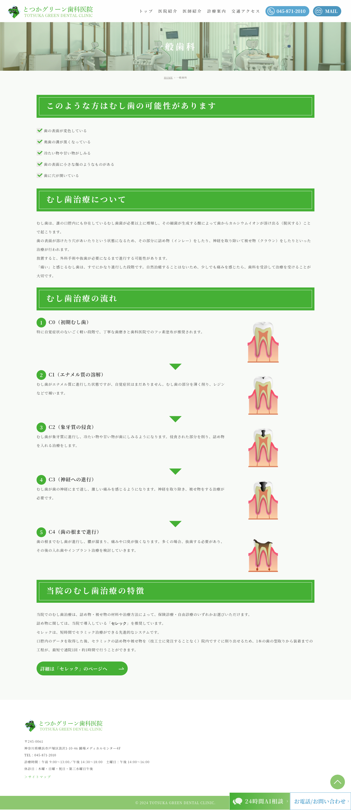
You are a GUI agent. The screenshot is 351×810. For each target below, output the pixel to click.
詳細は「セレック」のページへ (76, 668)
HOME (168, 77)
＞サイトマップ (37, 777)
